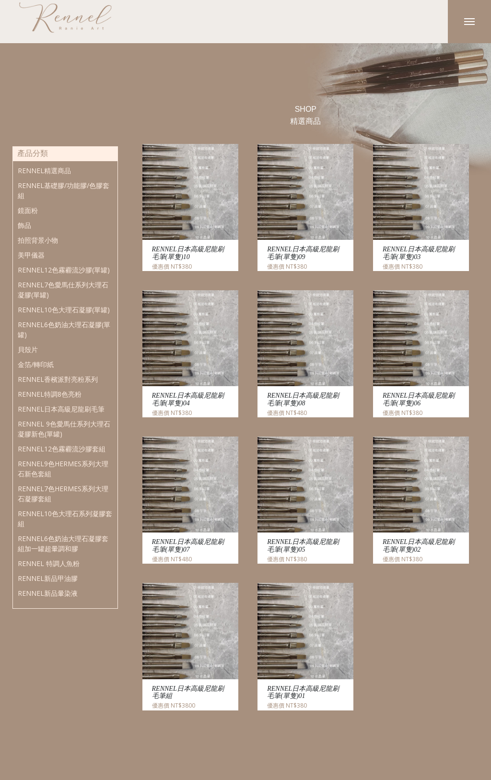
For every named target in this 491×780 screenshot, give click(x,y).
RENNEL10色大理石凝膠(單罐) (64, 309)
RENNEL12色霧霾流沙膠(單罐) (64, 269)
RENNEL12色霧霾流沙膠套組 (61, 448)
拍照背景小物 (38, 240)
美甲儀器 (31, 255)
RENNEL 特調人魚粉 (49, 563)
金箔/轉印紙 (36, 364)
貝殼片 (28, 349)
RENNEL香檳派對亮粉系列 (58, 379)
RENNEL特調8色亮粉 (50, 394)
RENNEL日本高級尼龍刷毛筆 (61, 409)
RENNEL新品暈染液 (48, 593)
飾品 (24, 225)
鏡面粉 (28, 210)
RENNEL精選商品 (44, 170)
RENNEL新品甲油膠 (48, 578)
